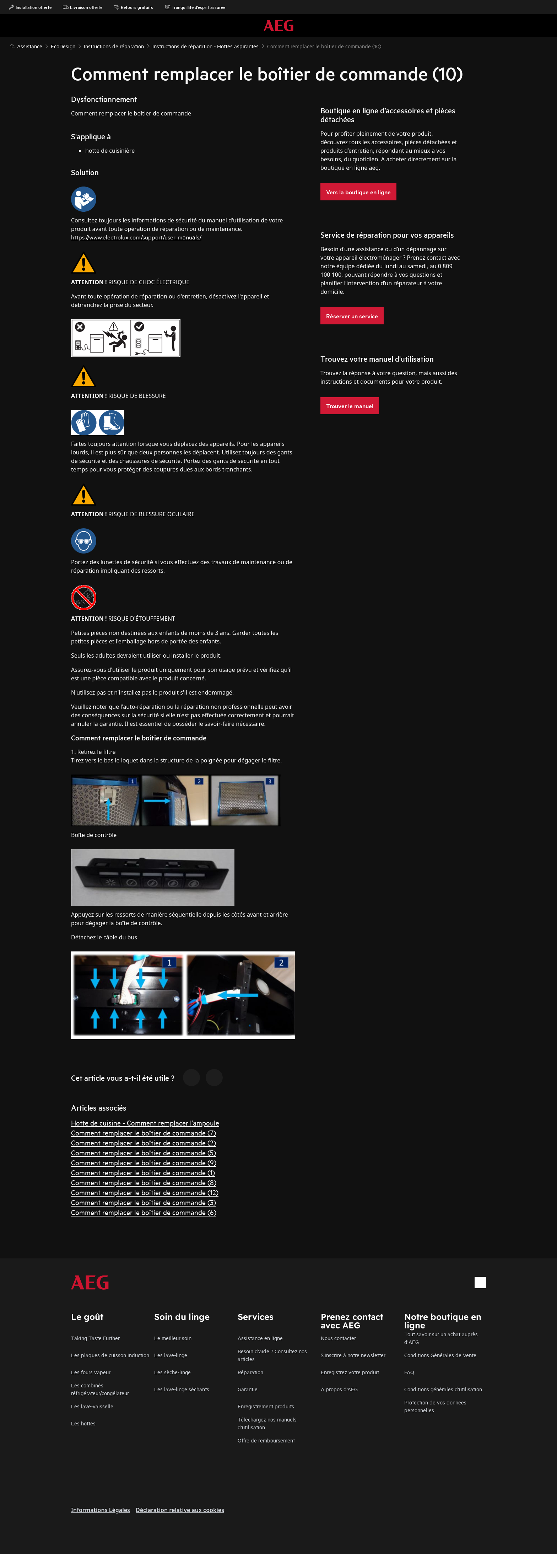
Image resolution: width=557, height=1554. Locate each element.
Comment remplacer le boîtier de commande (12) (144, 1192)
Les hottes (83, 1423)
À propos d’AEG (339, 1389)
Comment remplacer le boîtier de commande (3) (143, 1202)
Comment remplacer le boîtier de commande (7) (143, 1132)
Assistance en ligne (260, 1337)
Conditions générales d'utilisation (443, 1389)
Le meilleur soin (172, 1337)
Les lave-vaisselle (92, 1406)
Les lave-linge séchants (181, 1389)
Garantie (248, 1389)
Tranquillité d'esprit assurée (194, 7)
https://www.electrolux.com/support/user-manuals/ (136, 237)
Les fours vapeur (90, 1372)
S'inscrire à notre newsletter (353, 1354)
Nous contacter (338, 1337)
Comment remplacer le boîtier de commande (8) (143, 1182)
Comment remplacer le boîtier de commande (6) (143, 1212)
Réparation (250, 1372)
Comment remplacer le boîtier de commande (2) (143, 1142)
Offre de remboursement (266, 1440)
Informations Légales (100, 1510)
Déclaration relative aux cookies (180, 1510)
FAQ (409, 1372)
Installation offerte (30, 7)
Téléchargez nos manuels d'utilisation (267, 1423)
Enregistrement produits (266, 1406)
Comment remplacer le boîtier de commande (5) (143, 1152)
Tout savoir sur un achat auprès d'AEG (441, 1338)
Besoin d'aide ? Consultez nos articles (272, 1355)
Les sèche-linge (172, 1372)
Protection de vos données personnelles (435, 1406)
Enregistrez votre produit (350, 1372)
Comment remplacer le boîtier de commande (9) (143, 1162)
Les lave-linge (170, 1354)
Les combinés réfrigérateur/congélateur (100, 1389)
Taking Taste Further (95, 1337)
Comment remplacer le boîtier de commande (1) (143, 1172)
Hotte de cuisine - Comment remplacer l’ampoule (145, 1122)
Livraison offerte (82, 7)
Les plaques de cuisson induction (110, 1354)
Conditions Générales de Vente (440, 1354)
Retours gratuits (133, 7)
